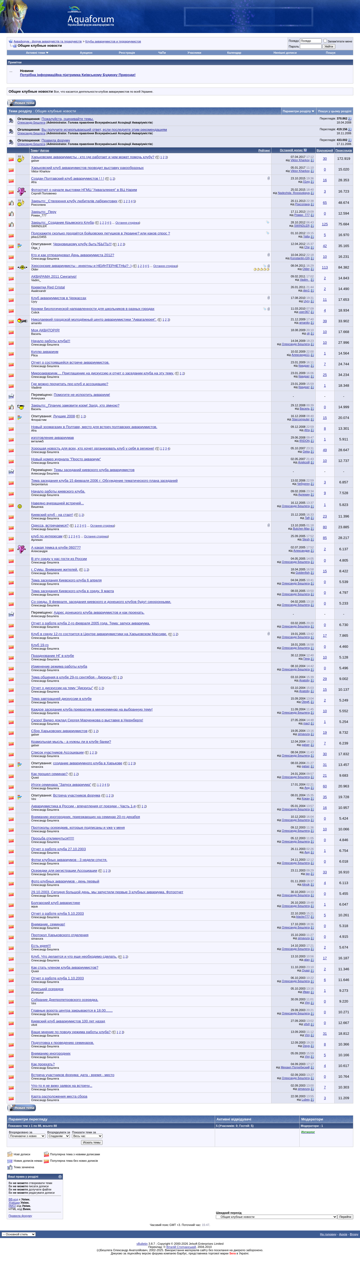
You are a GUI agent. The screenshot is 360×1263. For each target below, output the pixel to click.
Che (307, 247)
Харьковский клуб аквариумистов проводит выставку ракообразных (87, 168)
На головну (328, 1234)
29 (325, 679)
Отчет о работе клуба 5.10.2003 (57, 913)
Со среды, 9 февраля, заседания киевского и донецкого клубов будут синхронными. (101, 602)
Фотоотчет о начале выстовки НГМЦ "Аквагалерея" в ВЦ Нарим (84, 190)
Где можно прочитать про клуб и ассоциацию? (69, 384)
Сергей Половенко (44, 193)
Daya (306, 1045)
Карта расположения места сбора (59, 1096)
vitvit (307, 1024)
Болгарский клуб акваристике (55, 903)
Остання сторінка (127, 222)
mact (306, 723)
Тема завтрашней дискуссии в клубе (61, 699)
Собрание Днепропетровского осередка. (64, 1000)
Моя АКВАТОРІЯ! (45, 330)
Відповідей (325, 150)
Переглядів (344, 150)
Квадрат (304, 365)
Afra (34, 182)
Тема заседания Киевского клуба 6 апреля (66, 580)
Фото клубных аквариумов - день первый (65, 881)
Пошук (330, 52)
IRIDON (304, 440)
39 (325, 321)
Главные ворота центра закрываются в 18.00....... (72, 1010)
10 (325, 257)
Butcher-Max (301, 528)
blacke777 (303, 916)
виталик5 (37, 441)
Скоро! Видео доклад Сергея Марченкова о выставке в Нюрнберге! (87, 720)
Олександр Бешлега (31, 122)
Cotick (35, 312)
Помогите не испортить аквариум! (82, 395)
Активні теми (35, 52)
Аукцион (86, 52)
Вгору (354, 1234)
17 (325, 636)
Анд (307, 787)
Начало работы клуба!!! (50, 341)
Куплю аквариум (44, 352)
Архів (343, 1234)
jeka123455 (38, 236)
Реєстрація (127, 52)
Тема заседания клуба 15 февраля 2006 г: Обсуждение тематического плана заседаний (104, 481)
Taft (307, 517)
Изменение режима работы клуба (59, 666)
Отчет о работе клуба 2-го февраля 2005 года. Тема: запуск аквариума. (90, 623)
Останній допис (291, 150)
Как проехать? (43, 1064)
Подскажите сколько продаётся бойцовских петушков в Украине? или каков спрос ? (100, 233)
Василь (36, 333)
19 (325, 732)
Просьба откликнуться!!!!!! (52, 838)
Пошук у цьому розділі (334, 111)
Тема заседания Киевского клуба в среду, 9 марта (72, 591)
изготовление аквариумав (52, 438)
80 (325, 527)
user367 (304, 311)
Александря (39, 551)
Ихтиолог (37, 992)
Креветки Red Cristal (48, 287)
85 (325, 538)
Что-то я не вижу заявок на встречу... (61, 1086)
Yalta (306, 236)
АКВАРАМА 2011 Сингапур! (54, 276)
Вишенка (37, 506)
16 (325, 180)
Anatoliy (304, 680)
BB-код (13, 1199)
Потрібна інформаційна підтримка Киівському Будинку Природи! (77, 75)
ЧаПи (162, 52)
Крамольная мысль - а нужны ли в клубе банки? (71, 742)
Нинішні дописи (285, 52)
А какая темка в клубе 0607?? (56, 547)
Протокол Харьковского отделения (60, 935)
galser (35, 160)
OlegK (305, 701)
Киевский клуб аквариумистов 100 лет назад (68, 1021)
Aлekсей (304, 462)
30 (325, 159)
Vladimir (36, 387)
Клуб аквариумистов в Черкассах (58, 298)
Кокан (306, 798)
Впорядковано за (20, 1132)
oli (308, 333)
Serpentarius (39, 484)
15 (325, 418)
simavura (304, 734)
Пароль (294, 46)
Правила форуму (20, 1215)
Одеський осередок (47, 989)
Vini (307, 1002)
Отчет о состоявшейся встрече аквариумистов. (70, 362)
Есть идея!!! (41, 946)
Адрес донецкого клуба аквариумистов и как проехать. (99, 612)
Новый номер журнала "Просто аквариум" (66, 459)
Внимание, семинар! (48, 924)
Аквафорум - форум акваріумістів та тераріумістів (48, 41)
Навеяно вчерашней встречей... (57, 503)
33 (325, 872)
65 (325, 203)
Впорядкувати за (58, 1132)
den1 (306, 290)
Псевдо (294, 40)
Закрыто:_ (43, 212)
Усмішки (14, 1202)
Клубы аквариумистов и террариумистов (113, 41)
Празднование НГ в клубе (52, 656)
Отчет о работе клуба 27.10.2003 (58, 849)
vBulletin (142, 1243)
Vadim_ (36, 280)
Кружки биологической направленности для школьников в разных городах (92, 309)
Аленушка (38, 398)
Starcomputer (301, 419)
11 (325, 300)
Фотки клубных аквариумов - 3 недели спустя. (69, 860)
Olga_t (35, 247)
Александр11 (301, 354)
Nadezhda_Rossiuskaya (294, 192)
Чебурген (303, 483)
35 (325, 797)
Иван (306, 991)
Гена (306, 658)
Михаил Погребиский (295, 1067)
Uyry (34, 301)
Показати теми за (84, 1132)
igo (308, 873)
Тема (34, 150)
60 (325, 786)
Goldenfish (303, 572)
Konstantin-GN (300, 258)
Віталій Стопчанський (181, 1246)
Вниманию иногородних (51, 1053)
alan (307, 959)
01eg (306, 181)
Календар (234, 52)
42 (325, 246)
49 (325, 450)
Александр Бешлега (45, 473)
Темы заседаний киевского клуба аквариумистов (94, 470)
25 (325, 375)
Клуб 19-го (40, 645)
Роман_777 (38, 215)
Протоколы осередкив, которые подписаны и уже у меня (78, 828)
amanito (36, 323)
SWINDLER (39, 226)
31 (325, 765)
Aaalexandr (38, 290)
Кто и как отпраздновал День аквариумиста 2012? (72, 255)
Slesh (306, 539)
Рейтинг (264, 150)
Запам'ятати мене (337, 41)
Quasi (35, 777)
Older (34, 269)
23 (325, 516)
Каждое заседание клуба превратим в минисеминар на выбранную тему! (91, 709)
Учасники (194, 52)
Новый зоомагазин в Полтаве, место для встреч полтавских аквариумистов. (94, 427)
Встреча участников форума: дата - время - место (72, 1075)
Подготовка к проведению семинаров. (62, 1043)
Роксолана (38, 204)
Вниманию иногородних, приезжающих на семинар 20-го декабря (85, 817)
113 (325, 267)
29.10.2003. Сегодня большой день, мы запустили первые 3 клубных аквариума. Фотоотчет (107, 892)
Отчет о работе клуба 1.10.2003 (57, 978)
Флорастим (38, 419)
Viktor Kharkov (300, 160)
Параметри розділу (297, 111)
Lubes (306, 1099)
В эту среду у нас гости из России (59, 559)
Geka (306, 451)
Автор (44, 150)
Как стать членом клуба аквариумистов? (64, 967)
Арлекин (304, 494)
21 (325, 775)
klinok (306, 884)
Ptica (34, 355)
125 (325, 224)
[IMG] (12, 1205)
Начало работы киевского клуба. (58, 491)
